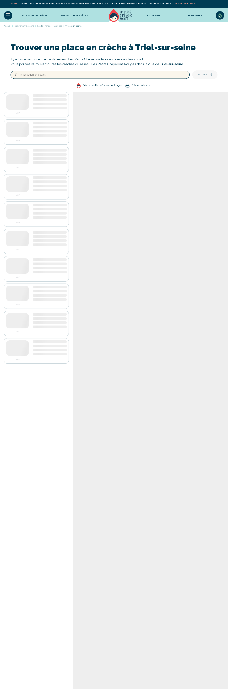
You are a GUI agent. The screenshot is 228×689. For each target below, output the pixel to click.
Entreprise (154, 16)
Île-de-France (43, 26)
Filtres (205, 74)
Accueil (120, 15)
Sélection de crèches (220, 15)
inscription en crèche (74, 16)
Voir (18, 113)
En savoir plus (183, 4)
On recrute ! (194, 16)
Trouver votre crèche (34, 16)
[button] (8, 15)
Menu (8, 15)
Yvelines (58, 26)
